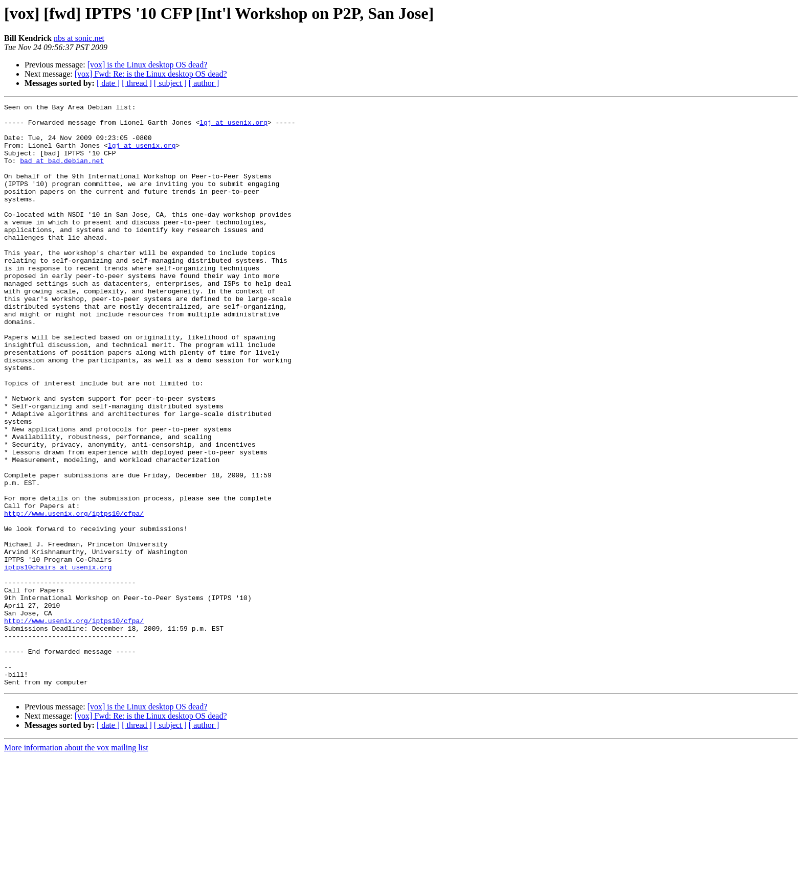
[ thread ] (137, 83)
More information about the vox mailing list (76, 864)
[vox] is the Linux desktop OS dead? (147, 64)
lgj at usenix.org (233, 126)
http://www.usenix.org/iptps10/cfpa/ (74, 596)
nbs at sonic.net (79, 38)
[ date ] (108, 83)
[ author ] (204, 83)
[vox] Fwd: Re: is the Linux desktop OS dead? (151, 74)
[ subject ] (170, 83)
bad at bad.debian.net (62, 172)
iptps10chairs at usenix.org (58, 660)
